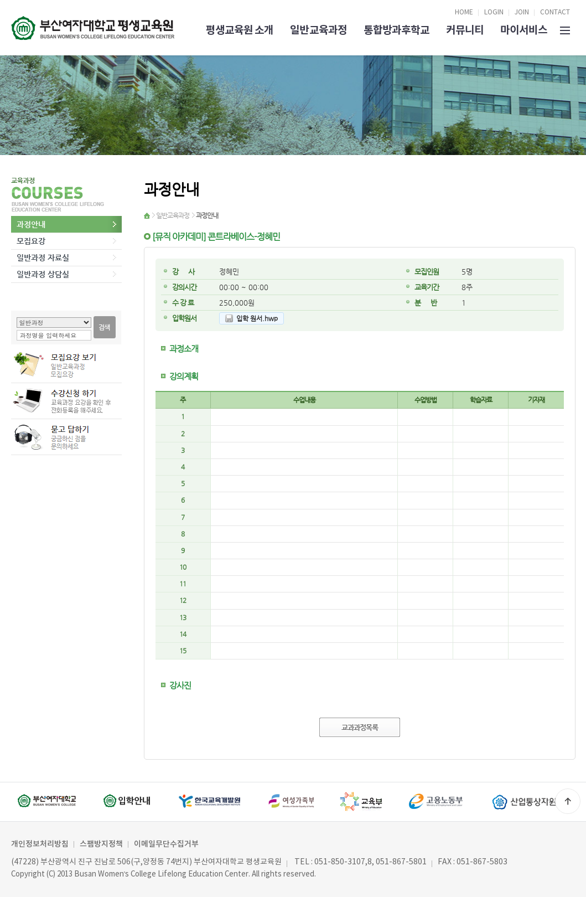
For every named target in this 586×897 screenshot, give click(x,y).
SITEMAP (565, 29)
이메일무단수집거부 (166, 844)
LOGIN (494, 12)
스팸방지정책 (101, 844)
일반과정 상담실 (43, 274)
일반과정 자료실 (43, 257)
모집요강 (31, 240)
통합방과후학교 (396, 30)
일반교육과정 (318, 30)
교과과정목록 (359, 727)
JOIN (522, 12)
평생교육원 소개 (239, 30)
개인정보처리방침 (40, 844)
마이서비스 (523, 30)
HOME (464, 12)
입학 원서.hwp (257, 318)
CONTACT (555, 12)
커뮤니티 (465, 30)
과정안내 (31, 224)
